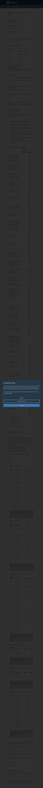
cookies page (8, 393)
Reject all (21, 397)
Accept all (22, 405)
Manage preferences (21, 401)
